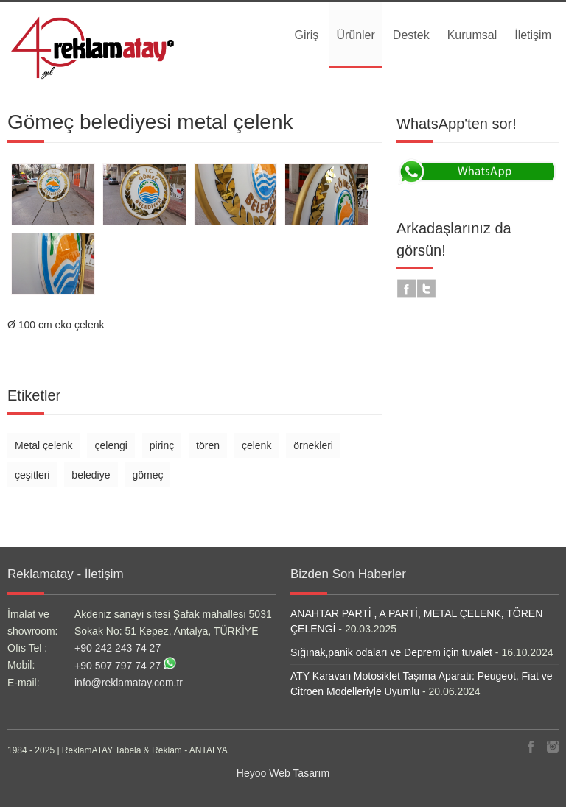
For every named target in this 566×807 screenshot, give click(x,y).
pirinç (162, 445)
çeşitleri (32, 475)
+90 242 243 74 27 (117, 648)
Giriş (306, 35)
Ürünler (355, 35)
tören (208, 445)
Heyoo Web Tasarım (283, 773)
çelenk (256, 445)
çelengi (110, 445)
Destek (411, 35)
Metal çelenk (44, 445)
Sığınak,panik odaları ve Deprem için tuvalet (391, 652)
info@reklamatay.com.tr (128, 682)
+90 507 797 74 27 (117, 666)
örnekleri (313, 445)
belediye (90, 475)
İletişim (532, 35)
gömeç (147, 475)
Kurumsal (472, 35)
